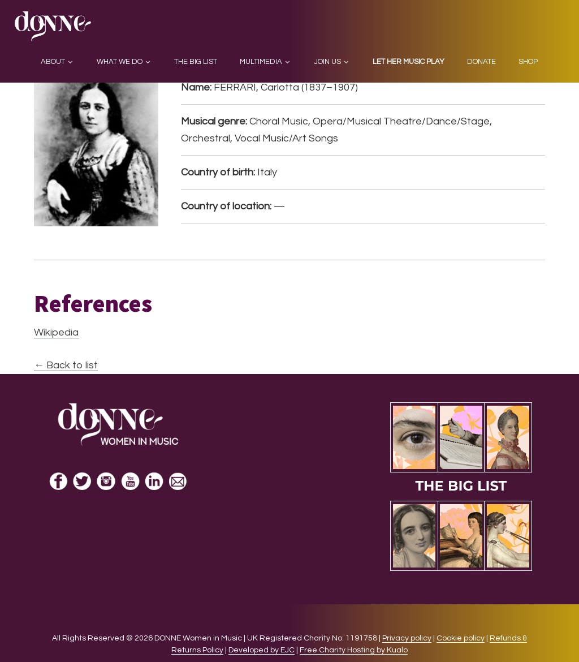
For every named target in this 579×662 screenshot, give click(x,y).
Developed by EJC (261, 650)
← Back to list (66, 365)
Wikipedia (56, 332)
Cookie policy (461, 638)
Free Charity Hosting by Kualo (354, 650)
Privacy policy (406, 638)
